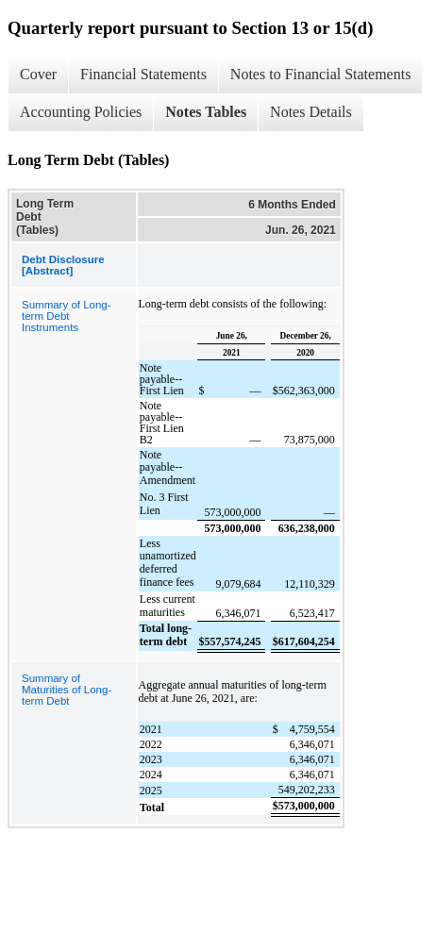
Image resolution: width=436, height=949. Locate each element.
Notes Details (311, 112)
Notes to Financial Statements (320, 74)
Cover (38, 74)
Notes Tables (205, 112)
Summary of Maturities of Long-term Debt (66, 690)
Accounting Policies (81, 112)
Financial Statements (143, 74)
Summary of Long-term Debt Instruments (66, 316)
